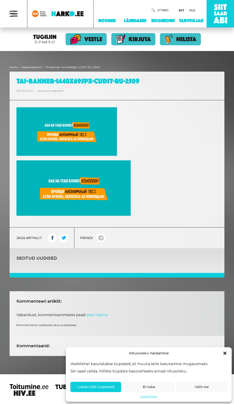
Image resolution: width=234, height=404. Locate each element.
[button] (225, 353)
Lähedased (135, 20)
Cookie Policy (149, 396)
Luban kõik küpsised (95, 387)
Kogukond (163, 20)
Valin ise (202, 387)
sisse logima (96, 315)
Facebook (52, 237)
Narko (14, 67)
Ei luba (149, 387)
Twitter (63, 237)
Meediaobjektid (31, 67)
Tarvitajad (191, 20)
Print (101, 237)
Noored (107, 20)
